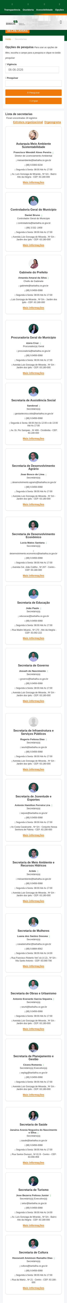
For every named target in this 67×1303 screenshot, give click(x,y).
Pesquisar (11, 78)
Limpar (33, 100)
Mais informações (33, 182)
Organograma (52, 122)
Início (8, 39)
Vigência (11, 64)
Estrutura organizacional (28, 122)
